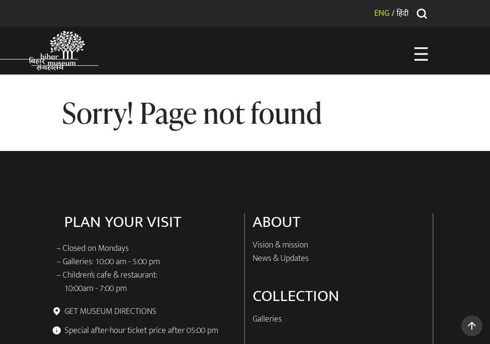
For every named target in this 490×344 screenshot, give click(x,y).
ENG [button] (382, 13)
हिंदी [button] (403, 13)
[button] (471, 325)
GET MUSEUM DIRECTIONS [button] (110, 311)
